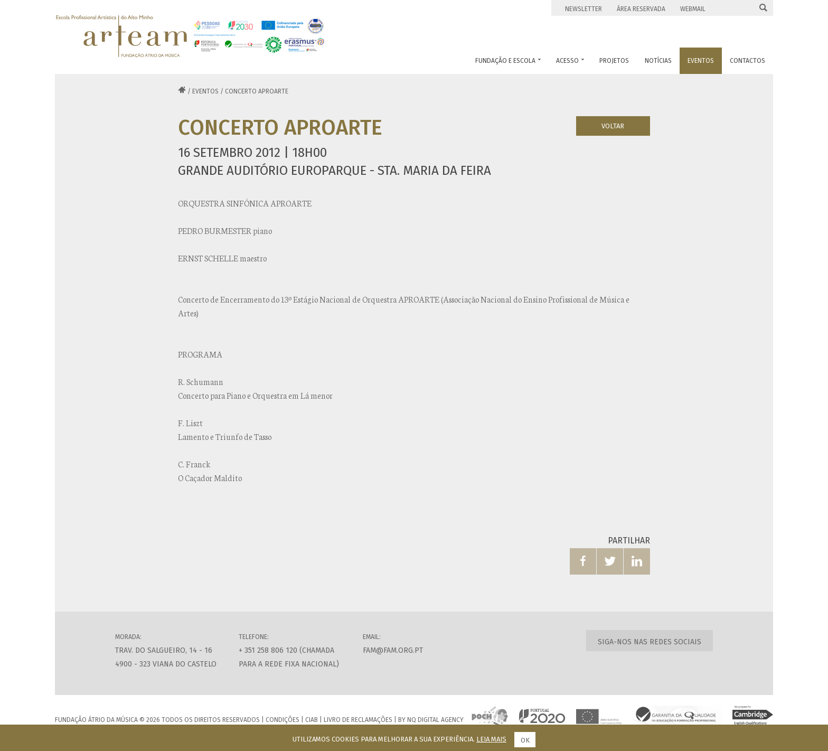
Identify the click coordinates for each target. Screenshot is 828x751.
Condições (282, 720)
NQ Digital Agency (435, 720)
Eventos (205, 91)
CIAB (311, 720)
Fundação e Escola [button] (508, 60)
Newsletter (583, 9)
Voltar (612, 126)
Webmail (692, 9)
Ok (525, 740)
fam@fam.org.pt (393, 650)
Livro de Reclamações (358, 720)
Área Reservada (641, 9)
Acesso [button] (570, 60)
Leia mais (491, 739)
